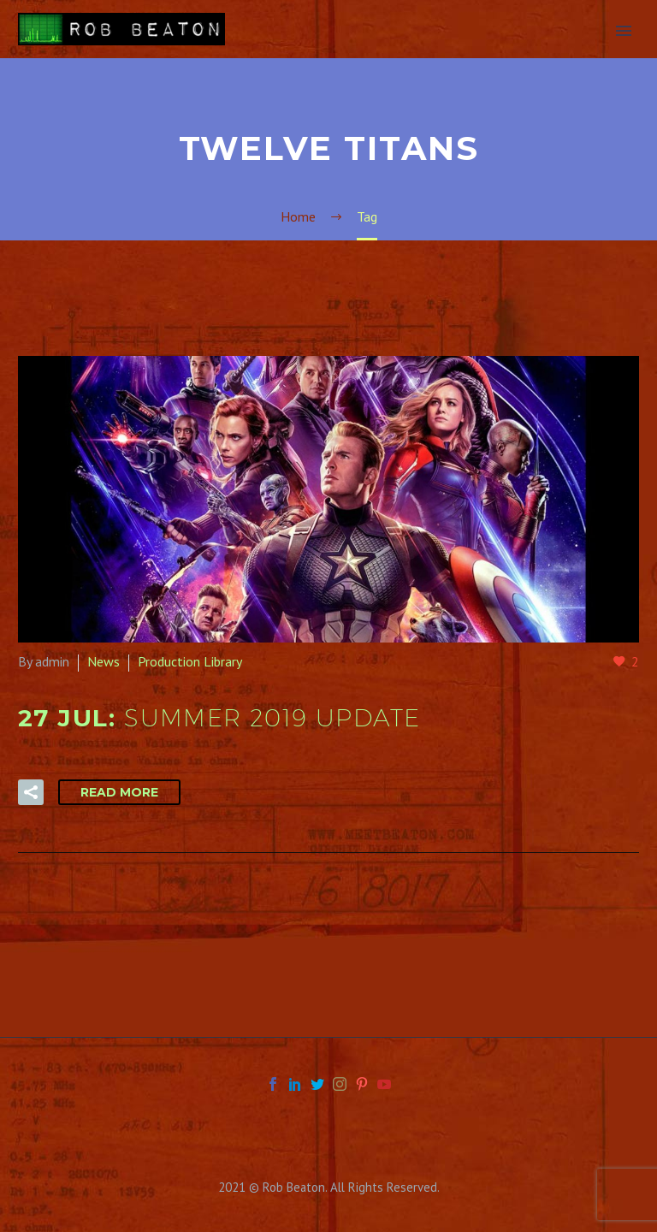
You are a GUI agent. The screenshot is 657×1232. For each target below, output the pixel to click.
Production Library (190, 661)
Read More (119, 792)
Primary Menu (623, 31)
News (103, 661)
